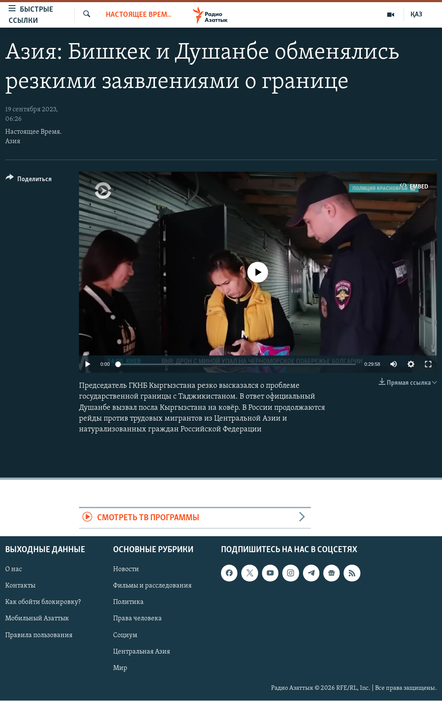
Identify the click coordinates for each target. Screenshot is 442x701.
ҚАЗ (416, 14)
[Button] (29, 180)
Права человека (137, 619)
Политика (128, 602)
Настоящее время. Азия (138, 15)
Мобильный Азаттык (37, 619)
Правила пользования (39, 635)
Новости (126, 569)
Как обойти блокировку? (43, 602)
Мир (120, 668)
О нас (13, 569)
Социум (125, 635)
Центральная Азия (141, 651)
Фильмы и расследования (152, 586)
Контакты (20, 586)
